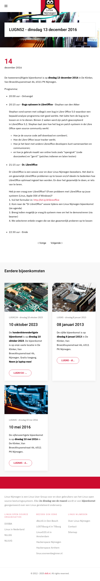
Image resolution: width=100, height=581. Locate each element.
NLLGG (8, 534)
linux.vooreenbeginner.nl (49, 553)
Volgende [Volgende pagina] (56, 243)
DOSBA (8, 523)
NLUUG (8, 540)
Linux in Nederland (14, 529)
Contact (72, 526)
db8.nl (48, 573)
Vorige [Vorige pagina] (42, 243)
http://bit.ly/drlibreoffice (46, 199)
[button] (5, 6)
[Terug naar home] (50, 6)
